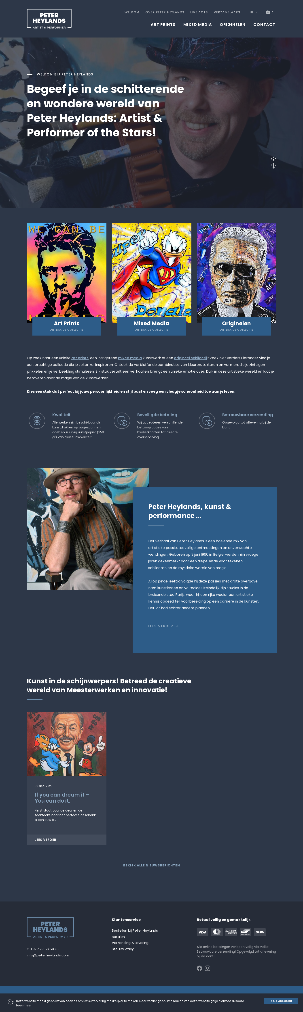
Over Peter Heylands (164, 12)
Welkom (132, 12)
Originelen (233, 24)
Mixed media (197, 24)
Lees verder (163, 626)
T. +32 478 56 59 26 (43, 949)
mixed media (130, 358)
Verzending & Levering (130, 942)
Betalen (118, 936)
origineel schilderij (190, 358)
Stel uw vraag (123, 949)
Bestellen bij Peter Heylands (135, 930)
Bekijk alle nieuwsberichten (151, 865)
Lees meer (24, 1005)
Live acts (199, 12)
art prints (80, 358)
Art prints (163, 24)
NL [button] (252, 12)
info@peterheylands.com (48, 955)
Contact (264, 24)
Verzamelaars (227, 12)
